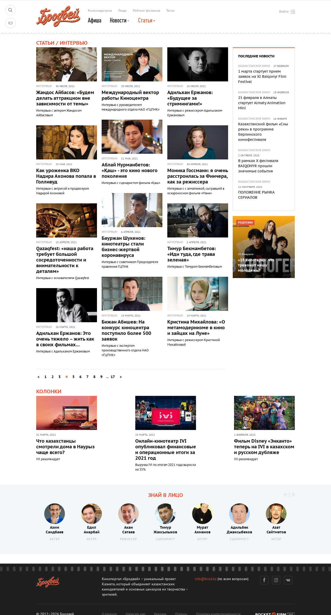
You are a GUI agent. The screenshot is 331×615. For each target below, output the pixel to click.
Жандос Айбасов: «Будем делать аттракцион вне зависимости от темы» (65, 98)
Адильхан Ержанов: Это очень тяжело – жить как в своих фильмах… (65, 339)
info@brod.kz (205, 579)
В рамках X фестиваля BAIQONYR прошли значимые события (258, 166)
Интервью (44, 86)
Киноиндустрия (100, 10)
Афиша (94, 20)
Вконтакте (288, 580)
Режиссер (128, 539)
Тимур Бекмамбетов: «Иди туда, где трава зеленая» (191, 254)
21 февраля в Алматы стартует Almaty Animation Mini (261, 103)
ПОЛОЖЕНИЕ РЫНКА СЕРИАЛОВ (256, 195)
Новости (120, 20)
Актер (55, 539)
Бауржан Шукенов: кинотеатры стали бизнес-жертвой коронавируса (123, 247)
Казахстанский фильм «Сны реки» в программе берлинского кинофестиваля (263, 132)
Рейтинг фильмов (146, 10)
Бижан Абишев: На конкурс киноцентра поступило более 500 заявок (126, 330)
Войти (287, 12)
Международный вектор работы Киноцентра (130, 95)
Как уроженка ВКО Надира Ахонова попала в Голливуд (66, 176)
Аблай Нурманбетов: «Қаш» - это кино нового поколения (129, 170)
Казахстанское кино (254, 66)
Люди (122, 10)
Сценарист (165, 539)
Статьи (147, 20)
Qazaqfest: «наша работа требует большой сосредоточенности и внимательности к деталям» (64, 260)
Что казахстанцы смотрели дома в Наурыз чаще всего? (65, 446)
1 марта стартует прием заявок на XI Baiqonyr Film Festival (262, 76)
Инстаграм (276, 580)
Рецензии (245, 222)
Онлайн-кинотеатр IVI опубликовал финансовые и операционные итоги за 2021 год (165, 449)
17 (113, 377)
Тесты (170, 10)
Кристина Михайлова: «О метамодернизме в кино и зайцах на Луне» (196, 327)
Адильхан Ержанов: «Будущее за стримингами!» (190, 98)
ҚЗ (10, 23)
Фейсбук (264, 580)
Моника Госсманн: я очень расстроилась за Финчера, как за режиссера (197, 176)
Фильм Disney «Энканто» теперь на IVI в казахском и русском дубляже (264, 446)
